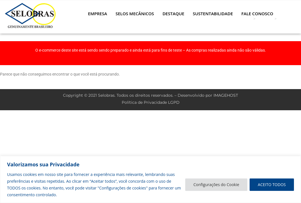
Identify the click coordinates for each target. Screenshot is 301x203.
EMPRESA (97, 13)
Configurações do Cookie (216, 184)
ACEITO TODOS (272, 184)
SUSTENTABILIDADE (213, 13)
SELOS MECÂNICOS (134, 13)
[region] (150, 179)
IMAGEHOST (225, 95)
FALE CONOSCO (257, 13)
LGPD (174, 102)
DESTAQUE (173, 13)
